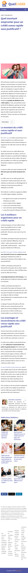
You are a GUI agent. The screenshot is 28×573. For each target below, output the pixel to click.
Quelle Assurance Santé (23, 552)
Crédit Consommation (6, 15)
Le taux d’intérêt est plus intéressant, (11, 367)
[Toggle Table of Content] (11, 122)
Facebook (3, 551)
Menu (4, 9)
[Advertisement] (14, 47)
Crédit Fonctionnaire (24, 541)
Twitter (3, 549)
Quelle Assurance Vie (23, 557)
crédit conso (6, 138)
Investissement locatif (23, 528)
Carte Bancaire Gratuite (23, 546)
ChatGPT (3, 553)
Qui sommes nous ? (3, 535)
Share (4, 494)
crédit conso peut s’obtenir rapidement (13, 252)
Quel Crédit (18, 570)
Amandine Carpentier (14, 400)
